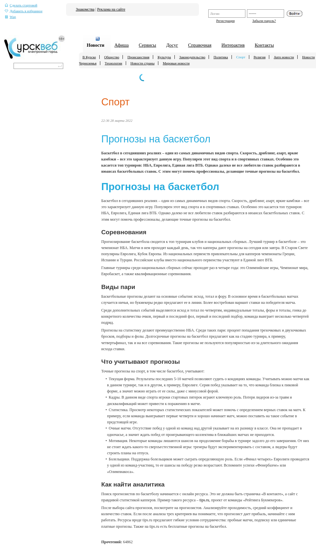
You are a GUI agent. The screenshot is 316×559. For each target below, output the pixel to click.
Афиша (121, 45)
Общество (111, 57)
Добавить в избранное (24, 11)
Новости (95, 45)
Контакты (264, 45)
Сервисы (147, 45)
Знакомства (85, 9)
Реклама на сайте (111, 9)
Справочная (199, 45)
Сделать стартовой (21, 5)
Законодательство (192, 57)
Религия (259, 57)
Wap (10, 17)
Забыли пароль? (264, 21)
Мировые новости (176, 63)
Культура (164, 57)
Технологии (113, 63)
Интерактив (233, 45)
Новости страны (142, 63)
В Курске (89, 57)
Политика (220, 57)
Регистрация (225, 21)
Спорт (240, 57)
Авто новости (284, 57)
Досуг (172, 45)
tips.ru (204, 500)
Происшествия (138, 57)
